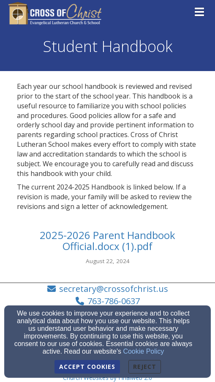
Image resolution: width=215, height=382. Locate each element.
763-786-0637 (113, 301)
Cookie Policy (143, 351)
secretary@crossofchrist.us (113, 288)
